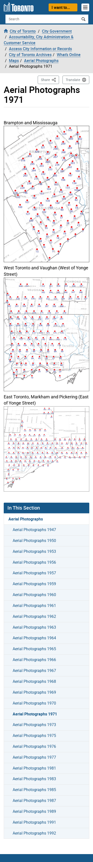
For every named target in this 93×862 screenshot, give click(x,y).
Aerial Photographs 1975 (34, 735)
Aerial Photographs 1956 (34, 562)
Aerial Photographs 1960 (34, 594)
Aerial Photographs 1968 (34, 681)
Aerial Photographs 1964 (34, 638)
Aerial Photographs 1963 (34, 627)
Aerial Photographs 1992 (34, 833)
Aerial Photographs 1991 (34, 822)
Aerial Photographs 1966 (34, 659)
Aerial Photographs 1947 (34, 529)
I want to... (61, 7)
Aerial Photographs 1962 (34, 616)
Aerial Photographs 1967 (34, 670)
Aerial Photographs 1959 (34, 584)
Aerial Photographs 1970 (34, 703)
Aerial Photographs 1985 (34, 789)
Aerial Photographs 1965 (34, 648)
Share (50, 79)
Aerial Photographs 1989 (34, 811)
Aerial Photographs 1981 (34, 768)
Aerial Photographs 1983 (34, 778)
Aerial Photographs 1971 (35, 714)
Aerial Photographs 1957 (34, 573)
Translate (73, 80)
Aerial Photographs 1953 (34, 551)
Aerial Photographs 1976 (34, 746)
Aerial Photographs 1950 (34, 540)
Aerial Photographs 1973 (34, 724)
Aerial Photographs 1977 (34, 757)
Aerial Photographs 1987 (34, 800)
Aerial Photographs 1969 (34, 692)
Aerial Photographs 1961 (34, 605)
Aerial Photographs (25, 519)
